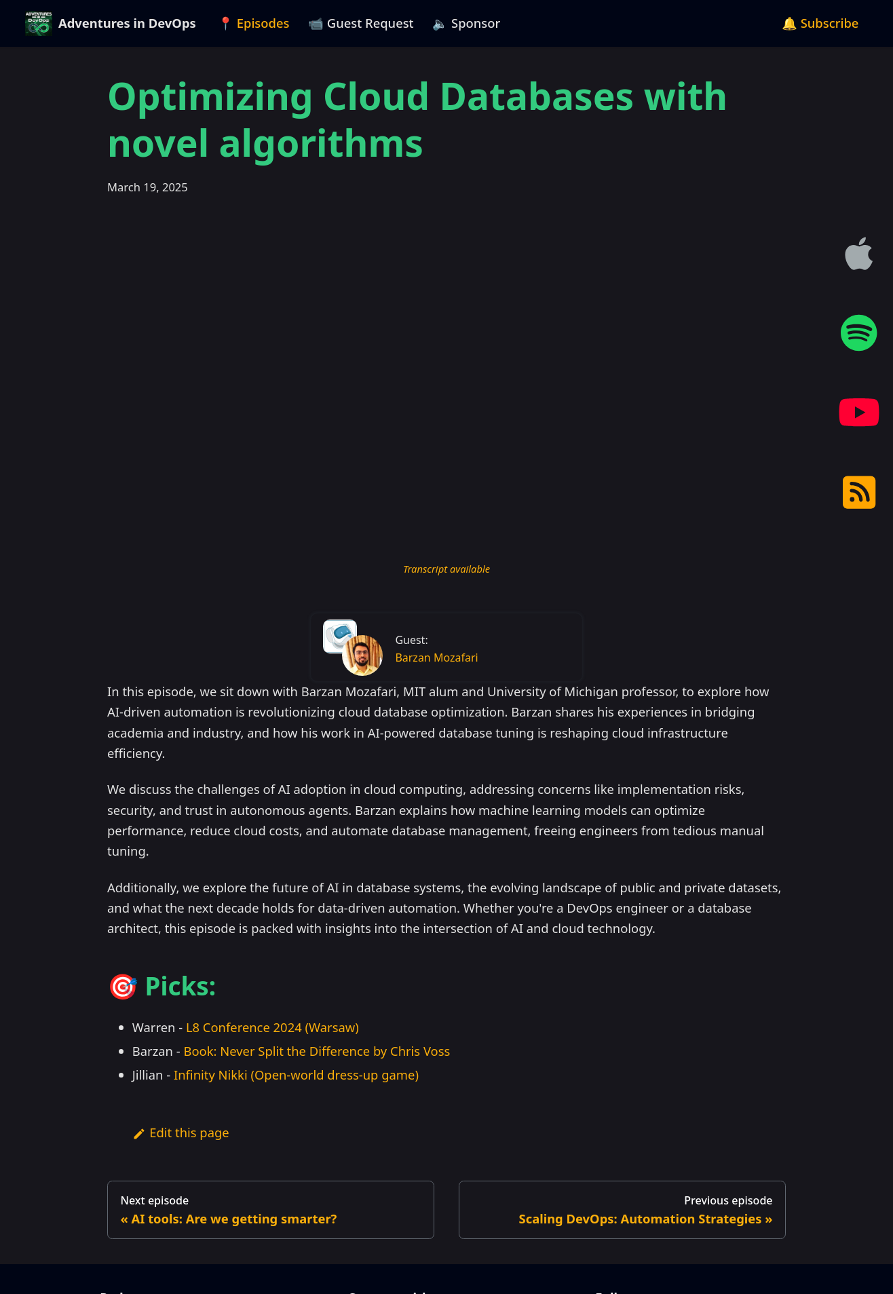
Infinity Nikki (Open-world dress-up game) (296, 1074)
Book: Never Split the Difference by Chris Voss (316, 1050)
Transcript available (446, 568)
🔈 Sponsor (466, 22)
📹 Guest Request (361, 22)
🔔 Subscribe (820, 22)
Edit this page (180, 1132)
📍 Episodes (253, 22)
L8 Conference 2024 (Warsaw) (272, 1027)
